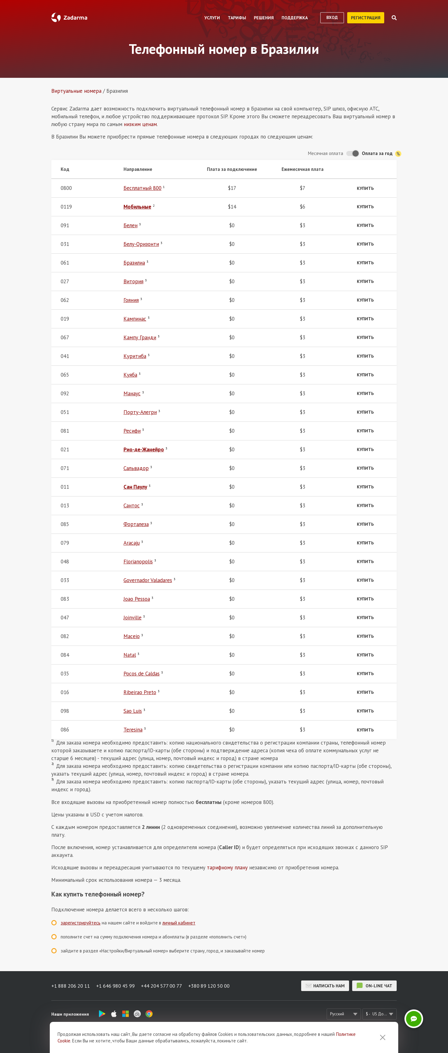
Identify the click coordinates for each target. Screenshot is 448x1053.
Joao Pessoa (137, 598)
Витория (133, 281)
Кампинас (135, 318)
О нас (138, 1039)
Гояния (131, 300)
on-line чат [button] (374, 986)
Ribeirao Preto (140, 692)
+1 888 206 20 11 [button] (70, 986)
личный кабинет (178, 923)
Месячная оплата (325, 153)
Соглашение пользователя (221, 1039)
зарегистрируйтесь (80, 923)
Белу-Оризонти (141, 244)
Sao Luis (133, 710)
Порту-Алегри (140, 412)
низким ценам (140, 124)
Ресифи (132, 430)
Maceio (132, 636)
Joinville (133, 617)
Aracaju (132, 542)
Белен (131, 225)
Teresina (133, 729)
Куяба (130, 374)
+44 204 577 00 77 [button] (161, 986)
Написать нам (325, 986)
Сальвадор (136, 468)
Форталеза (136, 524)
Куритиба (135, 356)
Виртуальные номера (76, 90)
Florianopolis (138, 561)
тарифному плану (227, 867)
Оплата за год (381, 153)
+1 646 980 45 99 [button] (115, 986)
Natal (130, 654)
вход (332, 17)
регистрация (365, 18)
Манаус (132, 393)
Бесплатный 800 (142, 188)
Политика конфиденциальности (285, 1039)
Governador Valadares (148, 580)
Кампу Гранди (140, 337)
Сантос (132, 505)
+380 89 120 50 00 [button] (209, 986)
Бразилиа (134, 262)
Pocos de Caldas (142, 673)
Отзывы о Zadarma (170, 1039)
